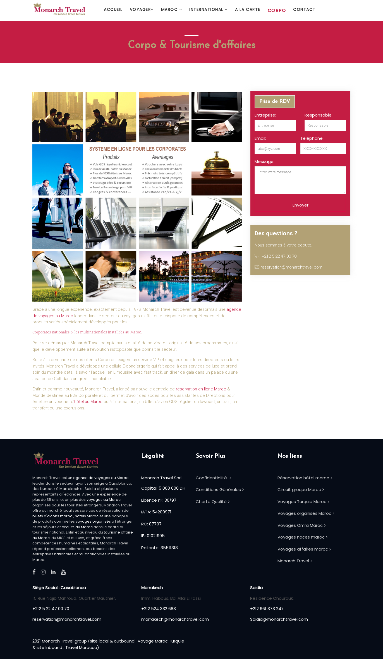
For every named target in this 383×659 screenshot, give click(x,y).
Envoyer (300, 205)
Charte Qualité (212, 501)
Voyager (142, 9)
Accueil (113, 9)
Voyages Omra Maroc (301, 525)
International (208, 9)
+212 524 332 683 (158, 608)
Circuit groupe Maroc (300, 489)
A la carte (247, 9)
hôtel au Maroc (88, 401)
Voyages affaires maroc (304, 549)
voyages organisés (93, 521)
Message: (264, 161)
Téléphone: (312, 138)
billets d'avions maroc (52, 516)
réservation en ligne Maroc (201, 389)
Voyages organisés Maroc (305, 513)
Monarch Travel (294, 561)
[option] (300, 162)
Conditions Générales (220, 489)
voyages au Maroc (104, 499)
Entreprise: (265, 115)
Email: (260, 138)
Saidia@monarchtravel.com (279, 619)
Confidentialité (213, 478)
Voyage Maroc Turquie (161, 641)
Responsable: (318, 115)
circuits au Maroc (77, 527)
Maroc (171, 9)
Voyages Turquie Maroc (303, 501)
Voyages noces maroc (302, 537)
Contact (304, 9)
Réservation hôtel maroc (304, 478)
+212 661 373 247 (267, 608)
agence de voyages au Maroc (100, 477)
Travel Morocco (81, 647)
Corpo (277, 10)
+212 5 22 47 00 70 (50, 608)
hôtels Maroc (87, 516)
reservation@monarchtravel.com (66, 619)
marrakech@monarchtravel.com (175, 619)
